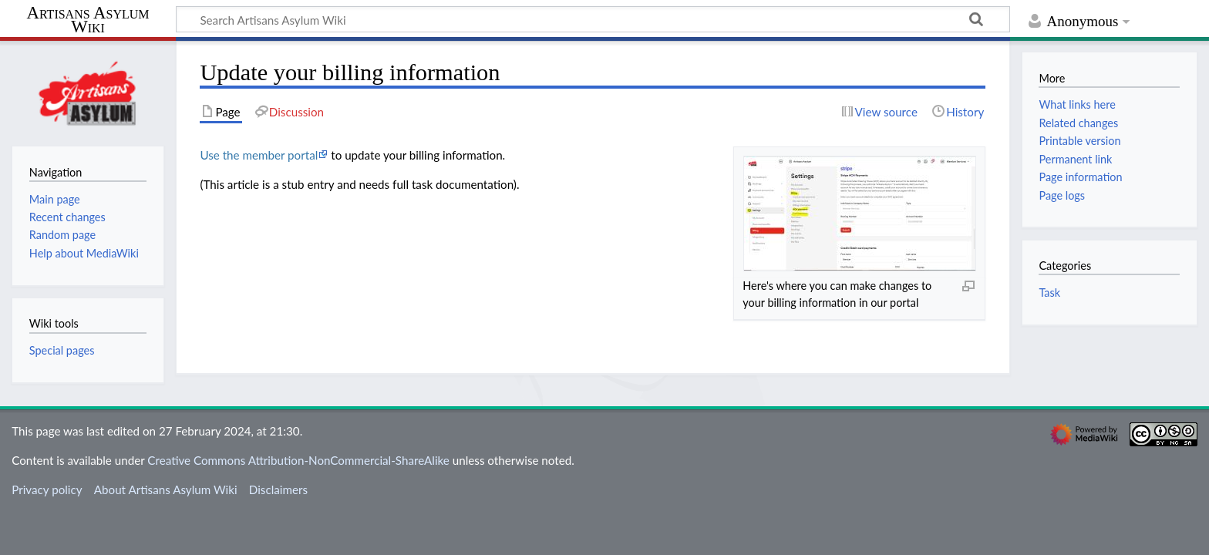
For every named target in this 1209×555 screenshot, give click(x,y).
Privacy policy (47, 489)
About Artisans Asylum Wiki (165, 489)
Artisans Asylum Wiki (87, 20)
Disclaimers (278, 489)
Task (1049, 292)
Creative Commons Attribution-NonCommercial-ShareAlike (298, 460)
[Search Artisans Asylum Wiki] (593, 19)
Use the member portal (259, 155)
